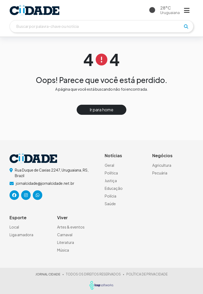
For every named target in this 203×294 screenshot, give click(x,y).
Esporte (18, 217)
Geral (109, 165)
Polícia (110, 196)
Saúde (110, 203)
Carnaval (64, 234)
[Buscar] (101, 26)
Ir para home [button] (101, 109)
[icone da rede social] (14, 195)
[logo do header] (34, 10)
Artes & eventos (71, 227)
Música (63, 250)
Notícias (113, 155)
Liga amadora (21, 234)
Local (14, 227)
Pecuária (159, 172)
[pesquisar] (186, 26)
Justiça (111, 180)
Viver (62, 217)
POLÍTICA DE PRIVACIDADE (147, 274)
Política (111, 172)
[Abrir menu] (187, 10)
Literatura (65, 242)
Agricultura (161, 165)
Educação (114, 188)
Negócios (162, 155)
